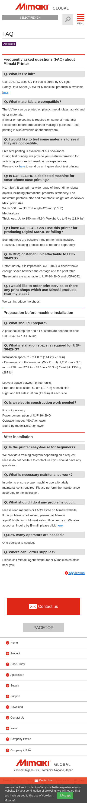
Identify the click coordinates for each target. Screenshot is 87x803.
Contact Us (17, 717)
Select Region (30, 17)
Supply (14, 685)
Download (16, 707)
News (13, 728)
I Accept (65, 795)
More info (10, 800)
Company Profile (20, 739)
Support (15, 696)
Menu (80, 19)
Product (15, 653)
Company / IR (19, 750)
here (5, 92)
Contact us (43, 781)
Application (9, 44)
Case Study (17, 664)
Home (14, 642)
